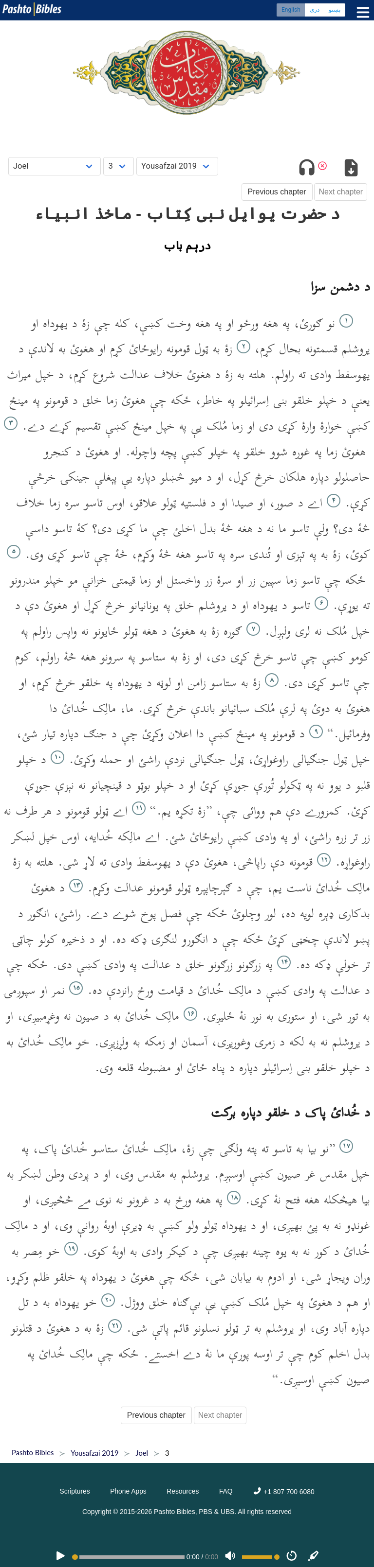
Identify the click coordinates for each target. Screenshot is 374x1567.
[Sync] (313, 1557)
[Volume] (230, 1557)
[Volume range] (261, 1557)
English (290, 9)
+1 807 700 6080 (283, 1492)
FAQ (226, 1491)
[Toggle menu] (361, 12)
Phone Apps (128, 1491)
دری (314, 9)
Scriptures (74, 1491)
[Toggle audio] (307, 169)
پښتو (334, 9)
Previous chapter (277, 192)
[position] (128, 1557)
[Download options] (351, 169)
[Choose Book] (54, 166)
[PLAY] (60, 1557)
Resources (183, 1491)
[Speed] (291, 1557)
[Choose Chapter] (118, 166)
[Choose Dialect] (177, 166)
